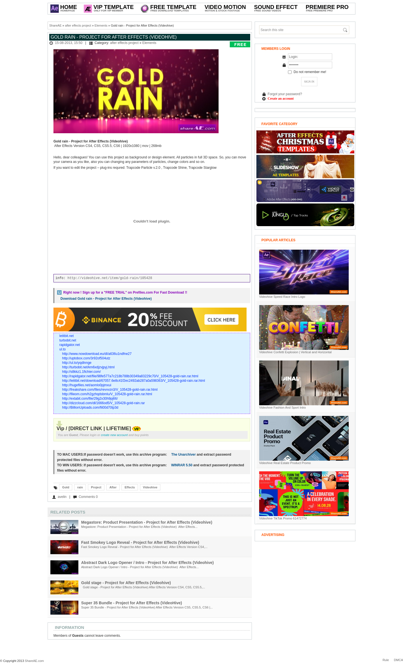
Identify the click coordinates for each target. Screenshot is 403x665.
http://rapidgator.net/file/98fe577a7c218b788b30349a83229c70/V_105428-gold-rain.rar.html (130, 376)
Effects (130, 487)
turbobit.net (67, 340)
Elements (101, 25)
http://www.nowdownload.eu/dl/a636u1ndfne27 (97, 354)
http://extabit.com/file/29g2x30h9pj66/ (90, 399)
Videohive (150, 487)
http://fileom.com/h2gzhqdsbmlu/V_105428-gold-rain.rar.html (107, 394)
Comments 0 (88, 497)
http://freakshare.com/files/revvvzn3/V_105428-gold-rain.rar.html (110, 390)
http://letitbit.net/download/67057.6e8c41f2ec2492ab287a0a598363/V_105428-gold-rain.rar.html (133, 381)
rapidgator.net (69, 345)
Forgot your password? (285, 94)
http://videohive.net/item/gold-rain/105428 (109, 278)
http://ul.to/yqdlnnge (77, 363)
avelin (62, 497)
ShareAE (55, 25)
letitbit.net (66, 336)
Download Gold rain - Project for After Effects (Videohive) (106, 299)
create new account (114, 435)
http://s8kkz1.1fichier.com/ (81, 372)
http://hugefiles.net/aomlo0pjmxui (86, 385)
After (113, 487)
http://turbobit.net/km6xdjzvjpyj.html (88, 367)
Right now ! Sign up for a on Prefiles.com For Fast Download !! (125, 292)
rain (80, 487)
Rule (386, 660)
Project (96, 487)
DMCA (398, 660)
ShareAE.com (34, 660)
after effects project (78, 25)
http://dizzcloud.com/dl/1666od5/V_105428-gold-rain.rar (103, 403)
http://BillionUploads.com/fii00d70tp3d (90, 407)
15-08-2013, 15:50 (68, 43)
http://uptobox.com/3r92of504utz (86, 358)
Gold (65, 487)
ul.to (62, 349)
